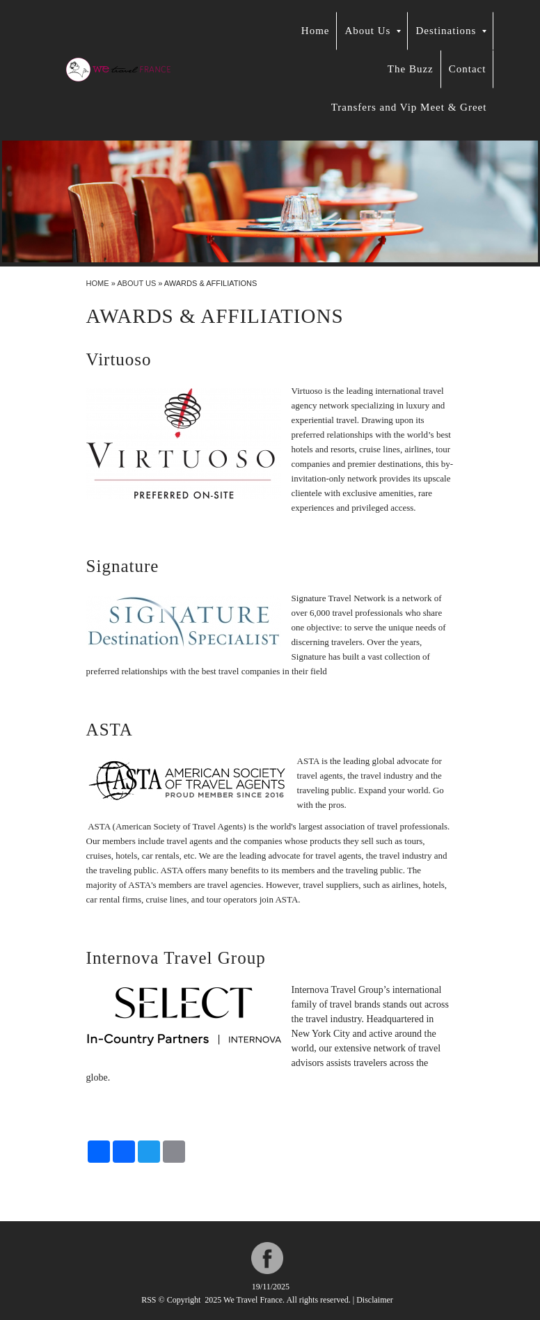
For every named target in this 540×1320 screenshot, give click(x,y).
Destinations (450, 30)
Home (315, 30)
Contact (467, 68)
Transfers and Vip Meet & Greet (409, 107)
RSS (148, 1300)
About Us (372, 30)
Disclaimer (374, 1300)
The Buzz (411, 68)
